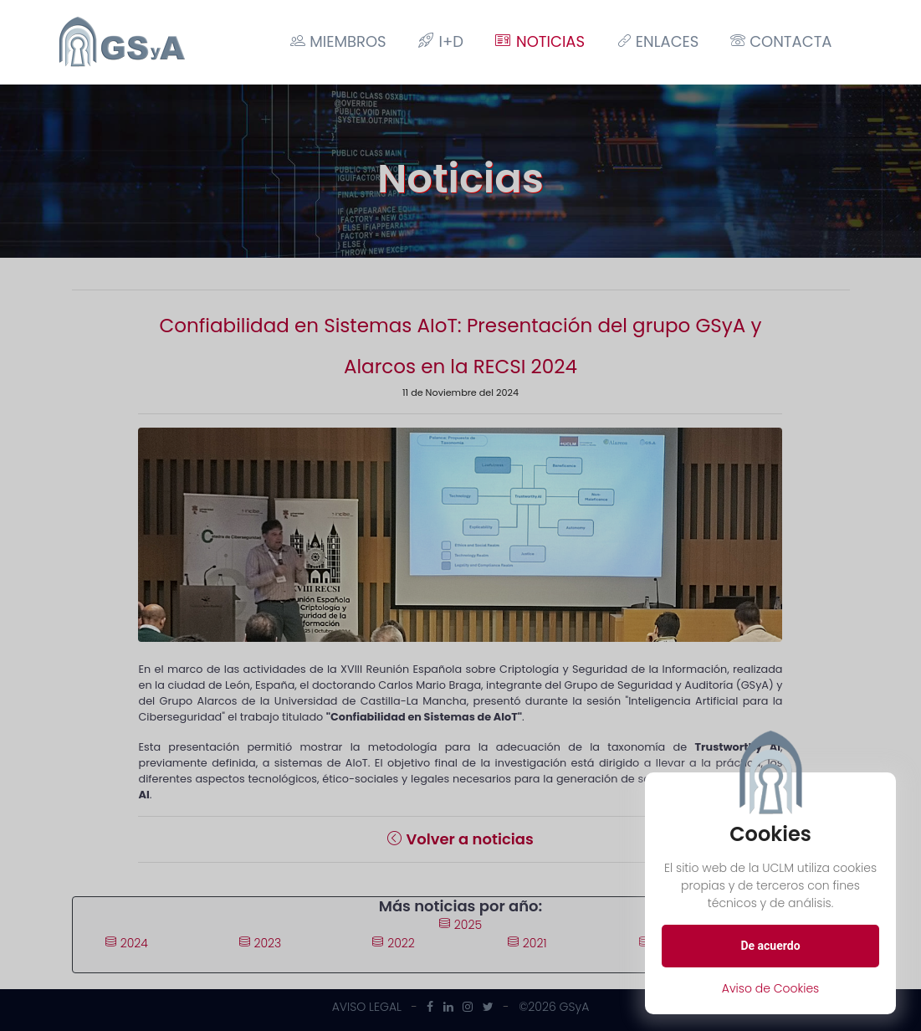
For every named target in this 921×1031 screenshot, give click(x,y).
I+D (440, 42)
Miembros (338, 42)
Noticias (540, 42)
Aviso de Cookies (771, 988)
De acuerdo (770, 945)
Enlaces (657, 42)
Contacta (780, 42)
